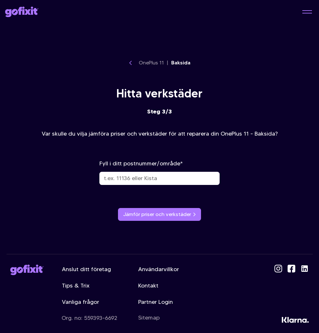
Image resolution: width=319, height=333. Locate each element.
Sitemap (149, 317)
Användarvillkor (158, 269)
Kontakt (148, 285)
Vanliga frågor (80, 301)
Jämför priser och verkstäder (159, 214)
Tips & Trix (75, 285)
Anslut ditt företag (86, 269)
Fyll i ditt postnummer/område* (159, 172)
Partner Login (155, 301)
